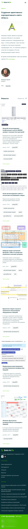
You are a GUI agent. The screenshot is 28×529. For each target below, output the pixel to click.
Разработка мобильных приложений (10, 502)
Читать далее (14, 163)
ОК (4, 525)
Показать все (22, 98)
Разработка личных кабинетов (8, 499)
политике (9, 521)
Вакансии (3, 472)
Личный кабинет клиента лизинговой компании (13, 508)
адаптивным (11, 59)
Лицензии (3, 470)
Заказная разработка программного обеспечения (13, 505)
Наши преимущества (6, 464)
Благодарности (5, 467)
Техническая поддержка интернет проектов (12, 510)
